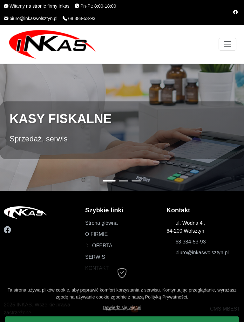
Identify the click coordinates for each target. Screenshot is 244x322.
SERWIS (95, 257)
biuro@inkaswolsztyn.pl (201, 252)
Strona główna (101, 223)
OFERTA (102, 245)
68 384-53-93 (190, 241)
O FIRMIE (96, 234)
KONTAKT (97, 268)
